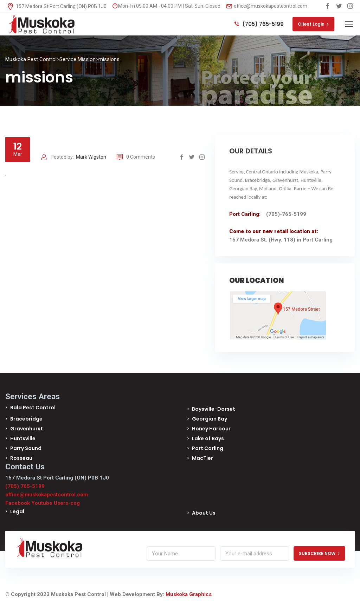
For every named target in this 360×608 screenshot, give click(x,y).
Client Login (313, 24)
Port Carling (207, 448)
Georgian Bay (209, 418)
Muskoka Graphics (189, 594)
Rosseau (21, 458)
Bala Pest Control (33, 407)
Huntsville (23, 438)
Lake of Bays (208, 438)
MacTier (202, 458)
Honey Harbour (211, 428)
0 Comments (136, 157)
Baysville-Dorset (213, 408)
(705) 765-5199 (259, 24)
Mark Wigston (91, 157)
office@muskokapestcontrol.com (266, 6)
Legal (17, 511)
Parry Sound (25, 448)
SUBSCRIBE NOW (319, 553)
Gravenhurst (26, 428)
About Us (204, 512)
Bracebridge (26, 418)
